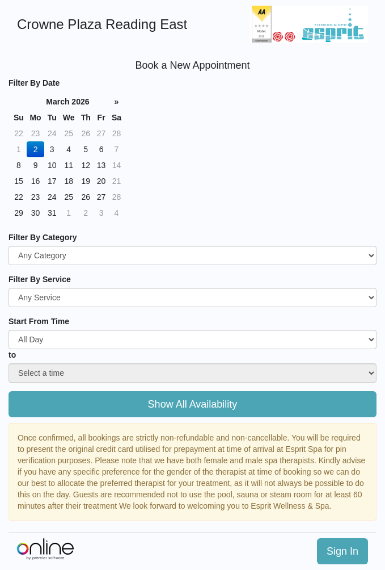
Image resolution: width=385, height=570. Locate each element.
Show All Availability (193, 404)
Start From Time (39, 321)
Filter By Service (40, 279)
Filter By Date (34, 82)
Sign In (342, 551)
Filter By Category (43, 237)
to (12, 354)
